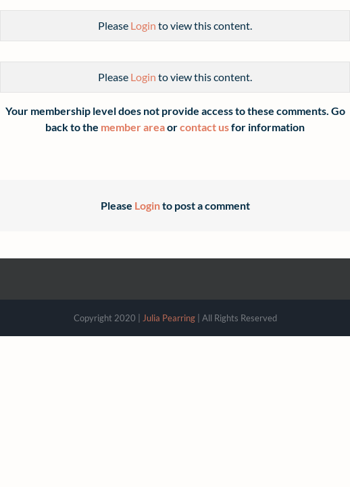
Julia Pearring (169, 317)
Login (143, 25)
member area (133, 126)
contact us (204, 126)
